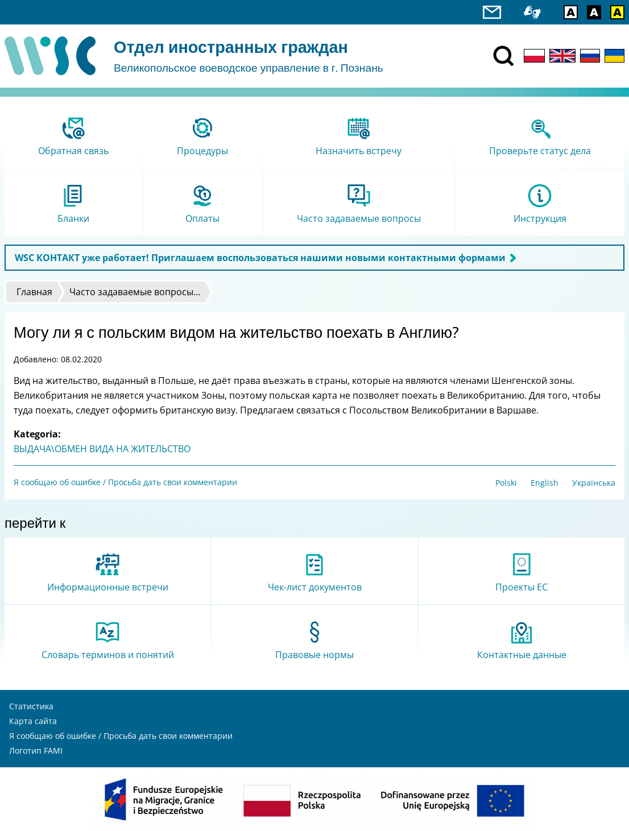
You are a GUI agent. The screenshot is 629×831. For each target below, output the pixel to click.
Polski (506, 482)
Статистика (31, 706)
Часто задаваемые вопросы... (134, 292)
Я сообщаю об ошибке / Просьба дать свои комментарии (125, 482)
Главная (34, 292)
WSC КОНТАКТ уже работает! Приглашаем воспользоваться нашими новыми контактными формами (260, 257)
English (544, 482)
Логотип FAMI (36, 750)
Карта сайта (33, 721)
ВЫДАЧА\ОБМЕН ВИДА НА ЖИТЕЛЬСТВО (102, 449)
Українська (593, 482)
